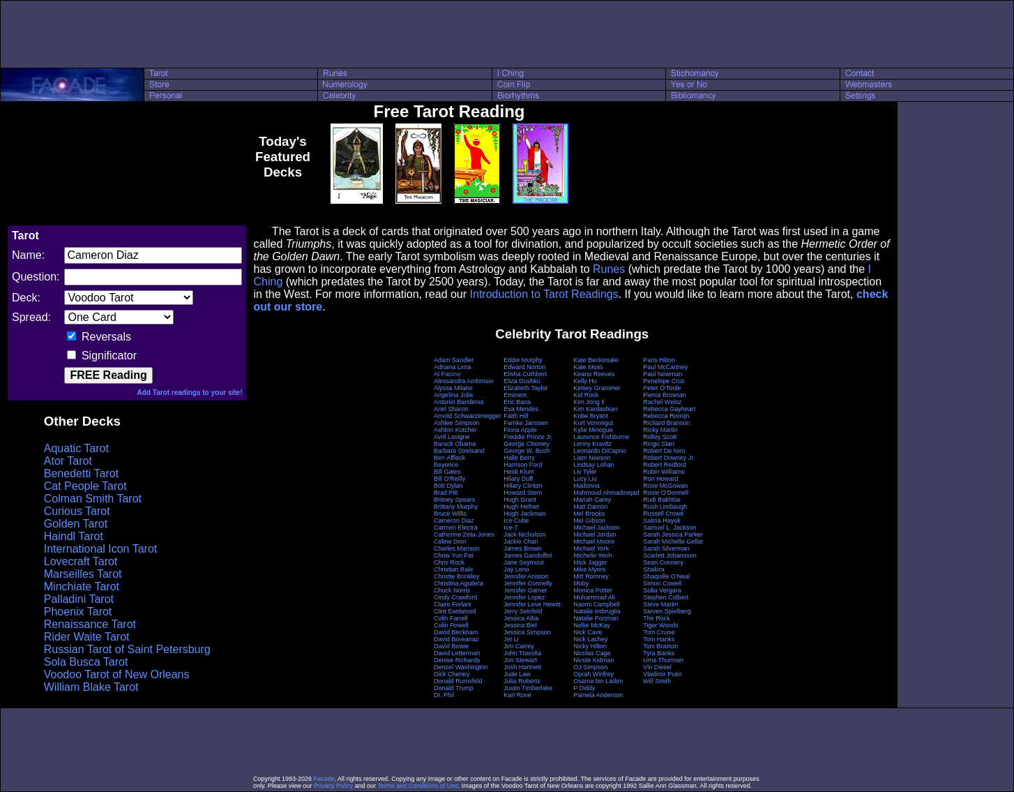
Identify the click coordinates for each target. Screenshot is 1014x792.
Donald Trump (454, 688)
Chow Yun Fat (453, 555)
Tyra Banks (658, 653)
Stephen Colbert (665, 597)
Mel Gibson (589, 520)
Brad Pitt (446, 492)
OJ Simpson (590, 667)
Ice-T (511, 527)
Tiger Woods (661, 625)
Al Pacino (447, 374)
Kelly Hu (585, 381)
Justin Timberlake (528, 688)
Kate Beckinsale (596, 360)
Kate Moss (588, 367)
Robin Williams (664, 471)
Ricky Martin (660, 429)
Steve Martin (661, 604)
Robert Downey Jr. (669, 457)
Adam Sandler (454, 360)
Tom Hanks (658, 639)
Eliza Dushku (522, 381)
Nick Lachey (590, 639)
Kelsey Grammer (597, 387)
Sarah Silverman (666, 548)
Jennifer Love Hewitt (532, 604)
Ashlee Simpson (456, 422)
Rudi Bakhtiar (662, 499)
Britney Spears (454, 499)
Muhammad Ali (594, 597)
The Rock (656, 618)
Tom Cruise (659, 632)
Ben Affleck (449, 457)
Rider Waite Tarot (87, 637)
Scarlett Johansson (670, 555)
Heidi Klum (519, 471)
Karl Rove (517, 695)
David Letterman (457, 653)
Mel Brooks (589, 513)
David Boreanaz (456, 639)
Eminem (515, 394)
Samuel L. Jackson (669, 527)
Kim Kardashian (595, 408)
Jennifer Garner (525, 590)
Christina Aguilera (458, 583)
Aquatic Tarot (76, 448)
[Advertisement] (507, 34)
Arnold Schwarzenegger (467, 415)
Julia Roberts (522, 681)
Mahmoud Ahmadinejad (606, 492)
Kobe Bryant (590, 415)
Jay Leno (516, 569)
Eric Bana (517, 401)
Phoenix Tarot (78, 612)
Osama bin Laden (598, 681)
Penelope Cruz (664, 381)
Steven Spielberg (667, 611)
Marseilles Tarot (83, 574)
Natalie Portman (596, 618)
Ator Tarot (68, 461)
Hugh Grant (520, 499)
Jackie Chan (521, 541)
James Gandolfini (528, 555)
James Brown (523, 548)
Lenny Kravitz (592, 443)
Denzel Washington (461, 667)
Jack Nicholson (525, 534)
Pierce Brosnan (664, 394)
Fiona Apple (520, 429)
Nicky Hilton (590, 646)
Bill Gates (447, 471)
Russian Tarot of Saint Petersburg (127, 649)
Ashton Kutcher (455, 429)
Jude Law (517, 674)
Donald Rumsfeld (458, 681)
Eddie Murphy (523, 360)
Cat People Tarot (85, 486)
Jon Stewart (520, 660)
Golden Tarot (75, 524)
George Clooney (527, 443)
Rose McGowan (665, 485)
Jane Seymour (524, 562)
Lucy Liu (585, 478)
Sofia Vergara (662, 590)
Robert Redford (664, 464)
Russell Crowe (663, 513)
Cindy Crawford (455, 597)
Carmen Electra (456, 527)
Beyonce (446, 464)
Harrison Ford (523, 464)
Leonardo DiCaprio (599, 450)
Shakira (654, 569)
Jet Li (511, 639)
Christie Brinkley (456, 576)
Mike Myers (589, 569)
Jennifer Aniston (526, 576)
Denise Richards (457, 660)
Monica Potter (592, 590)
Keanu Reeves (593, 374)
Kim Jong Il (589, 401)
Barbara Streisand (459, 450)
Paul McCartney (665, 367)
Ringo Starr (659, 443)
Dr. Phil (444, 695)
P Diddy (584, 688)
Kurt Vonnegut (593, 422)
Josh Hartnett (522, 667)
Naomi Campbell (596, 604)
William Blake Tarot (91, 687)
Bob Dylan (448, 485)
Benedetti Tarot (81, 473)
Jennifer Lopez (524, 597)
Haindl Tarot (73, 536)
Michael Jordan (594, 534)
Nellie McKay (591, 625)
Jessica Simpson (527, 632)
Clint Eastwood (455, 611)
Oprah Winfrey (593, 674)
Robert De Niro (664, 450)
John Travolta (522, 653)
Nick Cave (587, 632)
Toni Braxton (660, 646)
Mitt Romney (591, 576)
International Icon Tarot (100, 549)
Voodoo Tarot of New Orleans (117, 674)
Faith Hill (516, 415)
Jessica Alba (521, 618)
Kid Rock (585, 394)
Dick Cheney (451, 674)
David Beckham (456, 632)
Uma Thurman (663, 660)
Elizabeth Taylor (525, 387)
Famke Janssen (526, 422)
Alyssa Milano (453, 387)
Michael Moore (593, 541)
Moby (581, 583)
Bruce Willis (450, 513)
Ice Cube (516, 520)
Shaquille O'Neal (666, 576)
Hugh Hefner (521, 506)
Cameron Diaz (454, 520)
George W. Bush (527, 450)
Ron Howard (660, 478)
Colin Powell (451, 625)
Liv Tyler (584, 471)
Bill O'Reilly (449, 478)
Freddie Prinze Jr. (528, 436)
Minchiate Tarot (81, 586)
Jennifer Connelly (528, 583)
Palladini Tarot (79, 599)
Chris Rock (449, 562)
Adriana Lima (452, 367)
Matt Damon (590, 506)
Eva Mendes (521, 408)
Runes (609, 269)
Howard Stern (523, 492)
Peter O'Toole (662, 387)
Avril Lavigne (451, 436)
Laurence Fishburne (601, 436)
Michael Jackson (596, 527)
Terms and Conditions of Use (417, 785)
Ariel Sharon (451, 408)
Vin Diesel (657, 667)
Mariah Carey (592, 499)
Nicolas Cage (592, 653)
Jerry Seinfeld (523, 611)
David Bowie (451, 646)
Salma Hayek (662, 520)
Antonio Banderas (459, 401)
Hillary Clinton (523, 485)
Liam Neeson (591, 457)
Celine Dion (450, 541)
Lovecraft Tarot (81, 561)
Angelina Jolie (453, 394)
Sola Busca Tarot (86, 662)
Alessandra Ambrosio (463, 381)
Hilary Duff (518, 478)
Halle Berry (519, 457)
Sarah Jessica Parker (673, 534)
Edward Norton (524, 367)
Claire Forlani (452, 604)
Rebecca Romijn (666, 415)
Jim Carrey (519, 646)
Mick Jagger (590, 562)
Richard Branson (666, 422)
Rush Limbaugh (665, 506)
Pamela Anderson (598, 695)
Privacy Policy (333, 785)
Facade (324, 778)
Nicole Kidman (593, 660)
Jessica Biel (520, 625)
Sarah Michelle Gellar (673, 541)
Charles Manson (457, 548)
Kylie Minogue (593, 429)
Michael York (591, 548)
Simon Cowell (662, 583)
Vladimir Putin (662, 674)
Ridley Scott (659, 436)
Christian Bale (453, 569)
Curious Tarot (77, 511)
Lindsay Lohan (593, 464)
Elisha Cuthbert (525, 374)
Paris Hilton (659, 360)
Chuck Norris (452, 590)
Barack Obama (455, 443)
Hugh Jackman (524, 513)
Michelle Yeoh (592, 555)
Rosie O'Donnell (665, 492)
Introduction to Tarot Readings (544, 294)
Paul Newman (662, 374)
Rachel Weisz (662, 401)
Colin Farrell (451, 618)
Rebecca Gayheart (669, 408)
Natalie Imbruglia (597, 611)
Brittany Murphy (456, 506)
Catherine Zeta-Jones (464, 534)
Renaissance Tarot (90, 624)
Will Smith (657, 681)
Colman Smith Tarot (93, 499)
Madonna (586, 485)
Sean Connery (663, 562)
